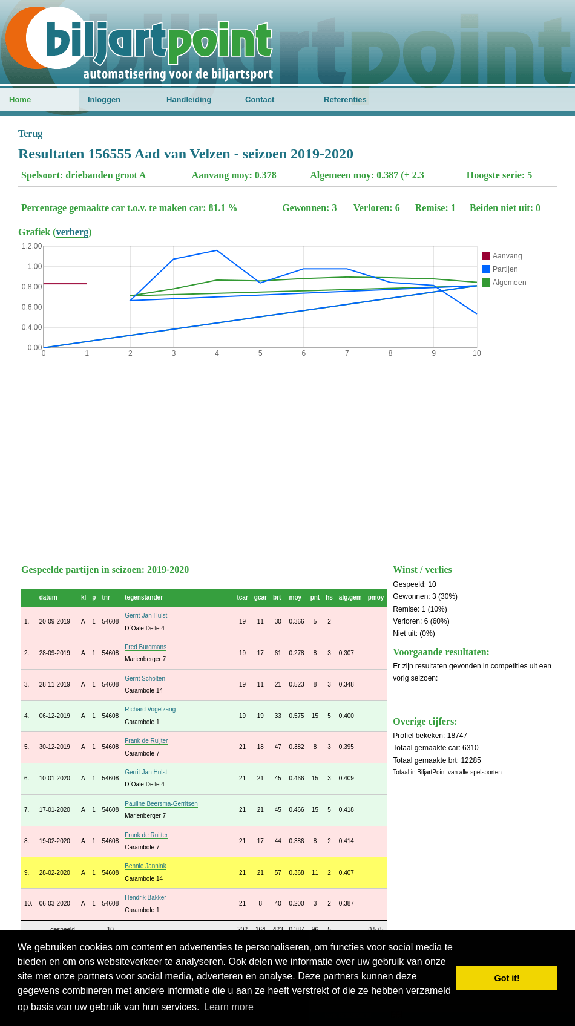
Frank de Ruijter (146, 740)
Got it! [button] (507, 978)
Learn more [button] (229, 1007)
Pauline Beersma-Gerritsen (161, 803)
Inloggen (104, 99)
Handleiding (188, 99)
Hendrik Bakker (145, 897)
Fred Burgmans (145, 647)
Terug (30, 133)
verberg (72, 232)
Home (20, 99)
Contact (259, 99)
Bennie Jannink (145, 866)
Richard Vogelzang (150, 709)
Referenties (345, 99)
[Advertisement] (287, 458)
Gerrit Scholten (145, 678)
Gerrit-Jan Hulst (146, 615)
